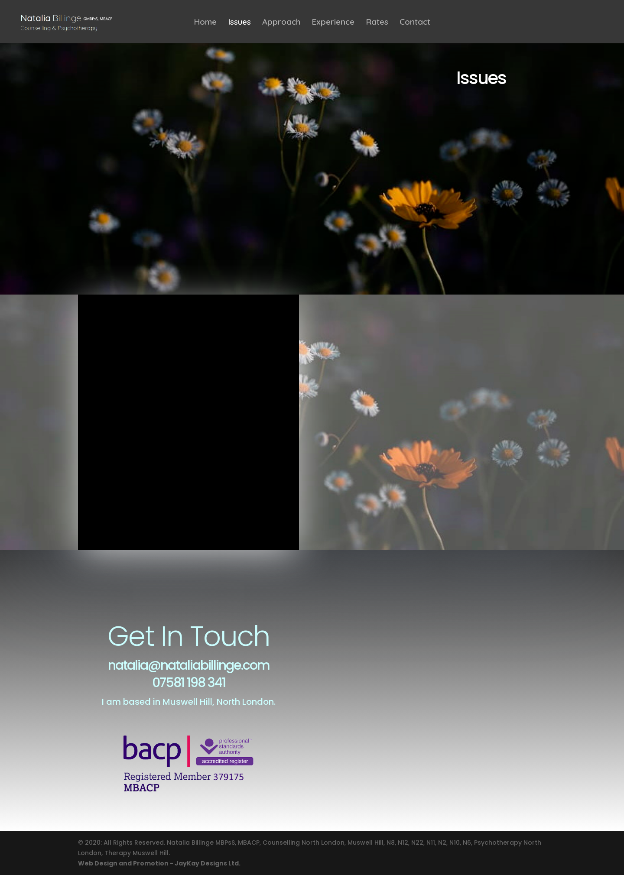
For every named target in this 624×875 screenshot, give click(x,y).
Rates (377, 23)
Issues (239, 23)
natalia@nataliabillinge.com (189, 665)
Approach (281, 23)
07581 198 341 (188, 683)
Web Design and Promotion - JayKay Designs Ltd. (159, 863)
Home (205, 23)
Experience (333, 23)
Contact (415, 23)
